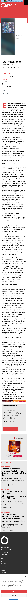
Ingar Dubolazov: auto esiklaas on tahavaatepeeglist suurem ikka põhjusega (13, 495)
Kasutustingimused (13, 599)
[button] (26, 576)
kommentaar (6, 86)
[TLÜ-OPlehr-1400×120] (14, 401)
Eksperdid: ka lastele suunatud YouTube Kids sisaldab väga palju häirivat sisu (14, 472)
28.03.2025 (11, 421)
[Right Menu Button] (26, 2)
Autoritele (4, 561)
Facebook (4, 554)
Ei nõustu (14, 595)
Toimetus (4, 559)
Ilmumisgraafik (5, 566)
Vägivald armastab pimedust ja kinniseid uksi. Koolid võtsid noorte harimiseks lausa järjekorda (14, 517)
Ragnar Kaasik (7, 76)
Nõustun (14, 591)
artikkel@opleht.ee (6, 552)
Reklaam (3, 563)
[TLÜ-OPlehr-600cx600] (14, 447)
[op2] (12, 1)
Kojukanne (4, 572)
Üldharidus (6, 73)
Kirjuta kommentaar (10, 429)
